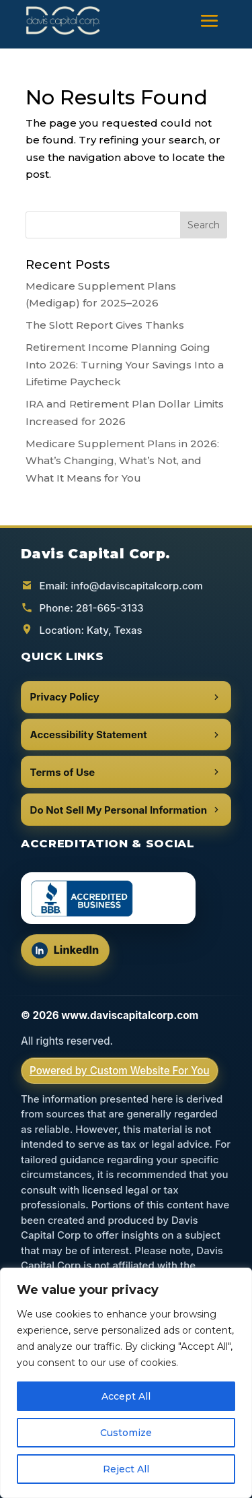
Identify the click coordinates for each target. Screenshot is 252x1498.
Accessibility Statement (126, 734)
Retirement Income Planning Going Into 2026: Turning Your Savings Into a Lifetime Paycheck (125, 364)
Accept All (126, 1396)
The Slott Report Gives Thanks (105, 325)
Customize (126, 1433)
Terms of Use (126, 772)
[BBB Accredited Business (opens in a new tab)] (108, 898)
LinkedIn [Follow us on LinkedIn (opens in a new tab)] (70, 953)
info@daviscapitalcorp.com (137, 585)
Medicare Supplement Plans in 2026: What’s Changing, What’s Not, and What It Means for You (122, 460)
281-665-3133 (110, 607)
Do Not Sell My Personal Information (126, 810)
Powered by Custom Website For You (120, 1070)
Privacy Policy (126, 696)
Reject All (126, 1469)
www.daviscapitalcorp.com (129, 1015)
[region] (126, 1383)
